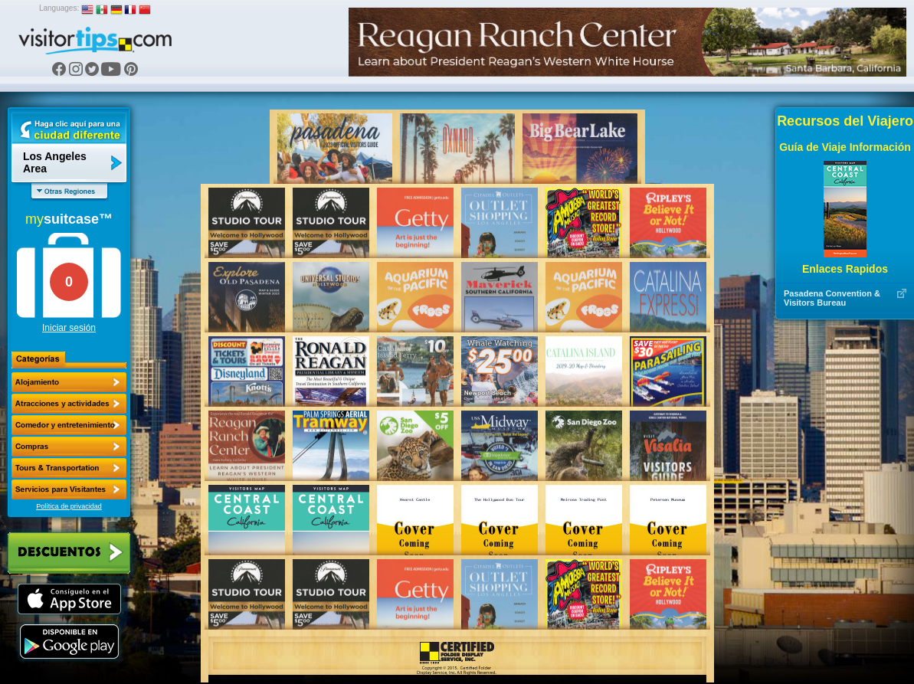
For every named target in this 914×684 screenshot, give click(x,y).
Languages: (59, 8)
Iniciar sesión (69, 327)
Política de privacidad (69, 506)
